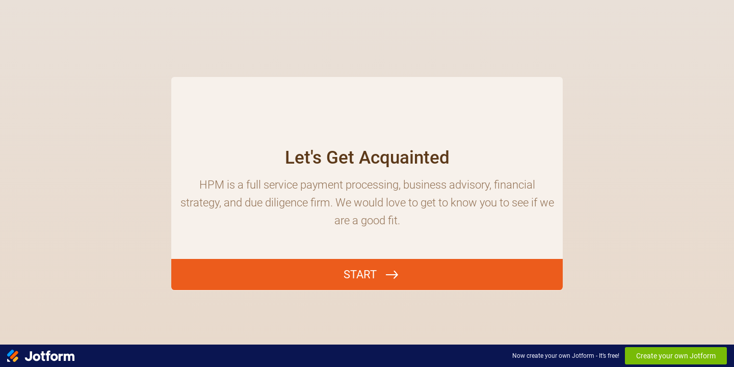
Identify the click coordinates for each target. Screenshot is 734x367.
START (360, 274)
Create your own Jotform (676, 356)
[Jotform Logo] (40, 356)
